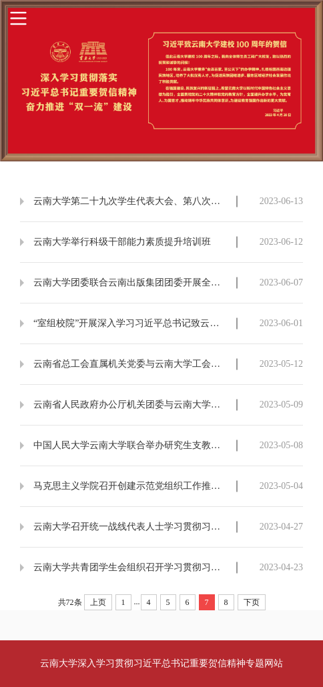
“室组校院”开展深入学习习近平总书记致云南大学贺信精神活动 (130, 323)
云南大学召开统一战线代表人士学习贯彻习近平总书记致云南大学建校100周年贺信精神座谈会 (130, 527)
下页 (252, 602)
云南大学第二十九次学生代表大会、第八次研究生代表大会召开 (130, 201)
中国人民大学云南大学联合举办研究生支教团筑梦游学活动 (130, 445)
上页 (98, 602)
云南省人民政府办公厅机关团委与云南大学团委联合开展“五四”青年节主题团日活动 (130, 405)
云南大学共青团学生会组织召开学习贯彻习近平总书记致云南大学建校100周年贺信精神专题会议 (130, 567)
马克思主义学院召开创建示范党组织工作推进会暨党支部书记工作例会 (130, 486)
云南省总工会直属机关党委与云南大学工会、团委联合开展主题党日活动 (130, 364)
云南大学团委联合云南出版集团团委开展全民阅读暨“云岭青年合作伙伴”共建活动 (130, 282)
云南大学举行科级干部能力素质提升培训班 (122, 242)
